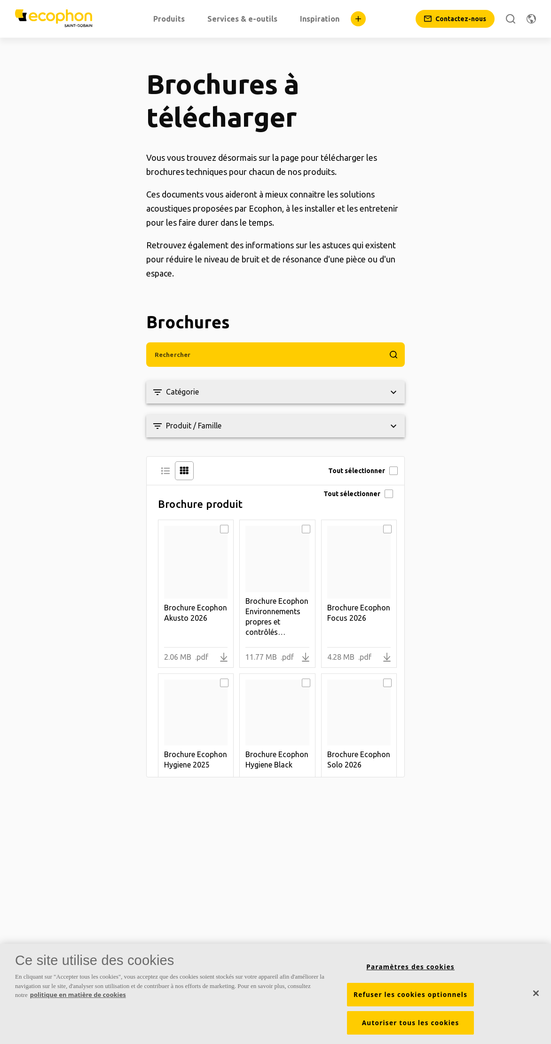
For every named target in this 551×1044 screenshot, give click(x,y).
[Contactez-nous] (455, 19)
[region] (275, 994)
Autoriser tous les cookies (410, 1023)
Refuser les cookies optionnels (410, 994)
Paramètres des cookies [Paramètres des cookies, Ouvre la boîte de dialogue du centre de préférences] (410, 967)
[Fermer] (536, 993)
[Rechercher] (510, 19)
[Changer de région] (531, 19)
